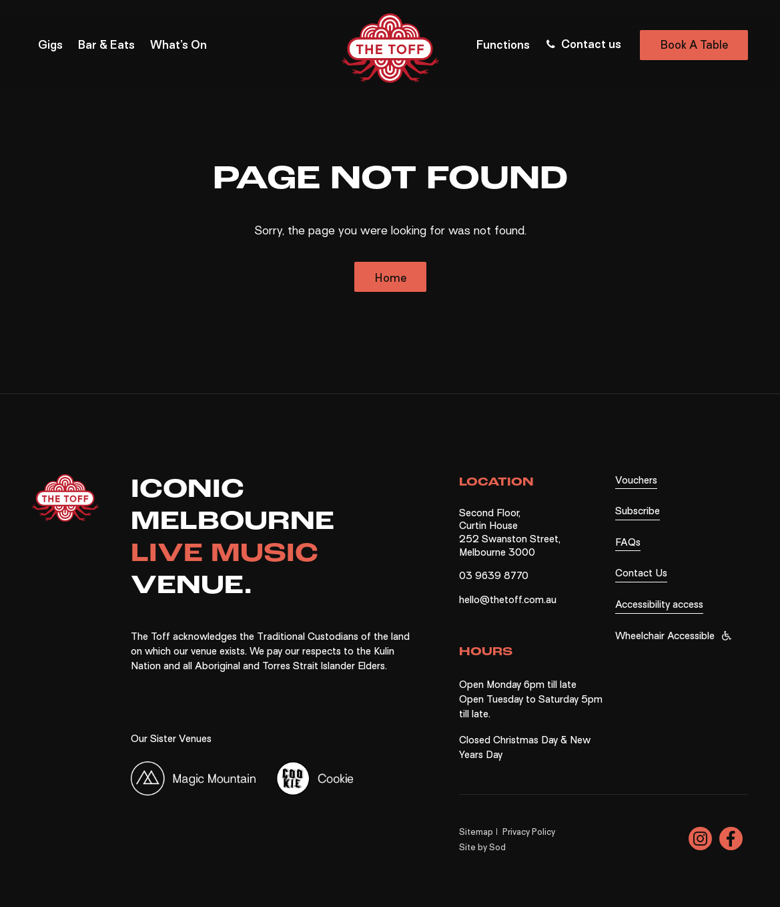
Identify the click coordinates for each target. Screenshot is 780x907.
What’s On (178, 45)
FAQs (628, 542)
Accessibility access (659, 604)
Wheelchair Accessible (665, 635)
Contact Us (641, 573)
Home (390, 278)
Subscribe (637, 511)
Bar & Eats (106, 45)
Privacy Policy (528, 832)
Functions (503, 45)
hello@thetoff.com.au (507, 599)
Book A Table (694, 45)
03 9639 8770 (493, 575)
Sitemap (476, 832)
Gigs (50, 45)
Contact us (582, 44)
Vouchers (636, 480)
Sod (497, 847)
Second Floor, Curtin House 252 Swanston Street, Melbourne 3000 (509, 533)
